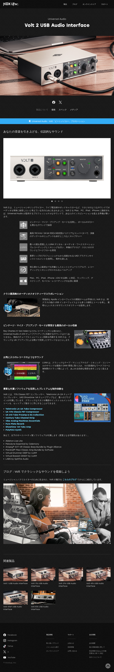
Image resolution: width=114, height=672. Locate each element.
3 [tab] (59, 201)
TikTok (8, 646)
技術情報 (71, 647)
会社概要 (92, 643)
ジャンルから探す (52, 647)
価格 (53, 109)
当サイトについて (95, 657)
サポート (104, 4)
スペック (63, 109)
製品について (42, 109)
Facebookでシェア (53, 102)
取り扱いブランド (52, 643)
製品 (65, 4)
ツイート (60, 102)
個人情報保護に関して (97, 647)
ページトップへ (107, 665)
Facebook (10, 635)
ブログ (74, 4)
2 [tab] (55, 201)
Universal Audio (57, 18)
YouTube (9, 657)
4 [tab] (62, 201)
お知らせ (71, 643)
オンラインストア (89, 4)
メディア (74, 109)
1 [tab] (52, 201)
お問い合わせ (72, 651)
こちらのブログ (70, 479)
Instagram (10, 640)
